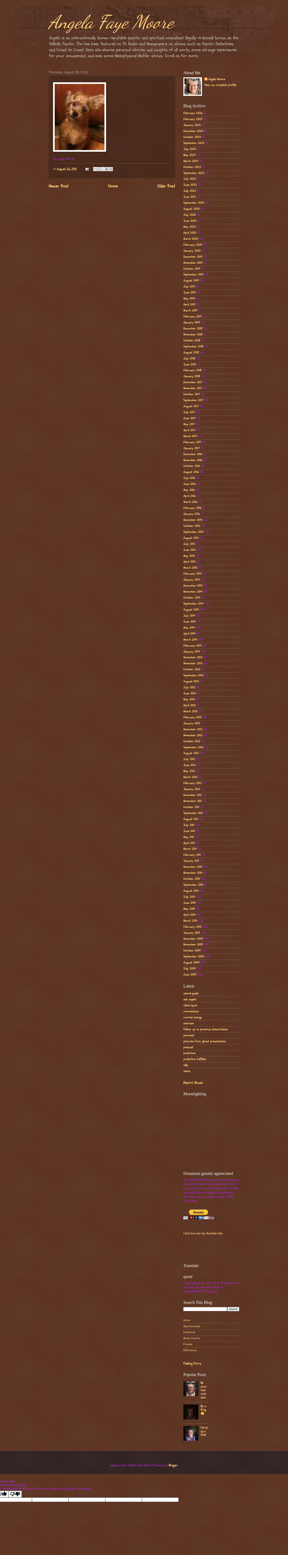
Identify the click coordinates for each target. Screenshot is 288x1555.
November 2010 (192, 873)
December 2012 (192, 729)
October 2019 (191, 269)
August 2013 (191, 681)
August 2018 (191, 352)
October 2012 (191, 741)
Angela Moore (216, 79)
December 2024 (193, 131)
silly (185, 1065)
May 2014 (189, 628)
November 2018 (192, 334)
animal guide (190, 993)
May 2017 (189, 424)
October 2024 (192, 137)
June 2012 (189, 765)
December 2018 (192, 328)
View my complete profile (220, 85)
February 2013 (192, 717)
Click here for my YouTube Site (203, 1233)
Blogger (173, 1465)
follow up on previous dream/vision (205, 1029)
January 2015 (191, 580)
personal (188, 1035)
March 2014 (190, 640)
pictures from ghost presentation (204, 1041)
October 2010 (191, 879)
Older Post (166, 186)
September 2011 (193, 813)
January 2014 (191, 652)
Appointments (191, 1326)
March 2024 (190, 161)
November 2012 (192, 735)
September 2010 (193, 885)
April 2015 (189, 562)
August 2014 (191, 610)
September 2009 (193, 956)
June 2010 (189, 903)
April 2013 (189, 705)
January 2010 (191, 933)
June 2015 (189, 550)
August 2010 (191, 891)
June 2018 (189, 364)
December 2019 (192, 257)
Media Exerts (191, 1338)
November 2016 (192, 460)
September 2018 (193, 346)
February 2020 (192, 245)
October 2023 (192, 167)
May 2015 (189, 556)
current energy (192, 1017)
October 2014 (191, 598)
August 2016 (191, 472)
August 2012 (191, 753)
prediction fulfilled (194, 1059)
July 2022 (189, 191)
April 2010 (189, 915)
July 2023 (189, 179)
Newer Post (58, 186)
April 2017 (189, 430)
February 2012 (192, 783)
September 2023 (193, 173)
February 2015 (192, 574)
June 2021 (189, 197)
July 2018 (189, 358)
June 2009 (189, 974)
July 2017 (189, 412)
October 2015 (191, 526)
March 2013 (190, 711)
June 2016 (189, 484)
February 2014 (192, 646)
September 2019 (193, 274)
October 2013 (191, 669)
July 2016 (189, 478)
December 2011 (192, 795)
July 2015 (189, 544)
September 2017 (193, 400)
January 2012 (191, 789)
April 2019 (189, 304)
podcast (188, 1047)
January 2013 (191, 723)
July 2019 (189, 286)
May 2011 (188, 837)
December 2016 (192, 454)
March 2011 (190, 849)
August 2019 (191, 280)
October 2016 (191, 466)
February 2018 (192, 370)
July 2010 (189, 897)
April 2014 (189, 634)
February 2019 (192, 316)
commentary (191, 1011)
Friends (187, 1344)
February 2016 (192, 508)
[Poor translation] (15, 1494)
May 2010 (189, 909)
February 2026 (192, 113)
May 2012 (189, 771)
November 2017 (192, 388)
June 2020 (189, 221)
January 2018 (191, 376)
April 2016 (189, 496)
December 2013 (192, 657)
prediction (189, 1053)
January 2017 (191, 448)
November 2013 (192, 663)
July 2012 (189, 759)
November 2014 (192, 592)
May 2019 (189, 298)
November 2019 (192, 263)
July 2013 (189, 687)
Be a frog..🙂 (204, 1410)
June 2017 (189, 418)
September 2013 (193, 675)
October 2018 (191, 340)
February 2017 (192, 442)
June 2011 (189, 831)
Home (113, 186)
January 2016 (191, 514)
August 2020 (191, 209)
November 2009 (193, 944)
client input (190, 1005)
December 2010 (192, 867)
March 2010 (190, 921)
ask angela (189, 999)
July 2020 (189, 215)
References (190, 1350)
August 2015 (191, 538)
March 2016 (190, 502)
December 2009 (193, 939)
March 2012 (190, 777)
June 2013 (189, 693)
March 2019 (190, 310)
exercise (188, 1023)
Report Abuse (193, 1082)
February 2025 (192, 119)
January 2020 (192, 251)
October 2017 (191, 394)
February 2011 (192, 855)
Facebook (189, 1332)
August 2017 (191, 406)
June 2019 (189, 292)
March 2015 (190, 568)
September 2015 (193, 532)
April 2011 (189, 843)
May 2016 (189, 490)
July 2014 (189, 616)
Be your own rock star (204, 1390)
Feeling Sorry (192, 1363)
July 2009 (189, 968)
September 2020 (193, 203)
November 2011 (192, 801)
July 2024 (189, 149)
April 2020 (189, 233)
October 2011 (191, 807)
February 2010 (192, 927)
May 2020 (189, 227)
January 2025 (192, 125)
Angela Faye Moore (111, 22)
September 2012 (193, 747)
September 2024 (193, 143)
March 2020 (190, 239)
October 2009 (192, 950)
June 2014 (189, 622)
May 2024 (189, 155)
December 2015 (192, 520)
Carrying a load (204, 1431)
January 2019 (191, 322)
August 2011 (190, 819)
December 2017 (192, 382)
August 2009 (191, 962)
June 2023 (190, 185)
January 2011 (191, 861)
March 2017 (190, 436)
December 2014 (192, 586)
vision (186, 1071)
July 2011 (188, 825)
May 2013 (189, 699)
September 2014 (193, 604)
